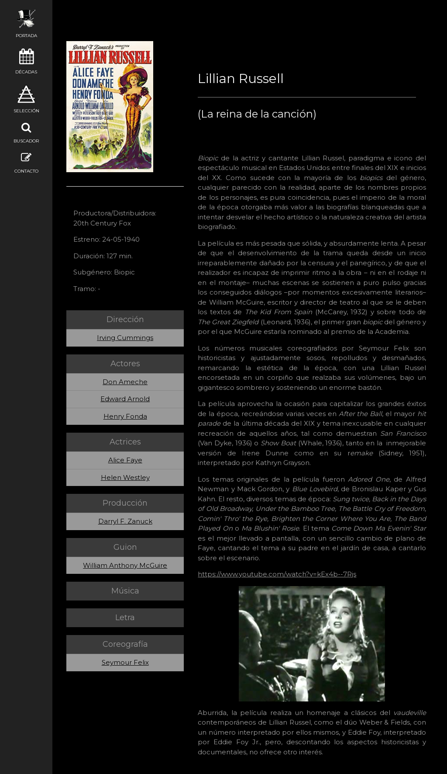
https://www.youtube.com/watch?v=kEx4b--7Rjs (277, 574)
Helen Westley (125, 477)
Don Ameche (125, 382)
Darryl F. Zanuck (125, 521)
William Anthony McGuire (125, 565)
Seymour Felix (125, 662)
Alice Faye (125, 460)
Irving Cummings (125, 337)
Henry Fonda (125, 416)
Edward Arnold (125, 399)
